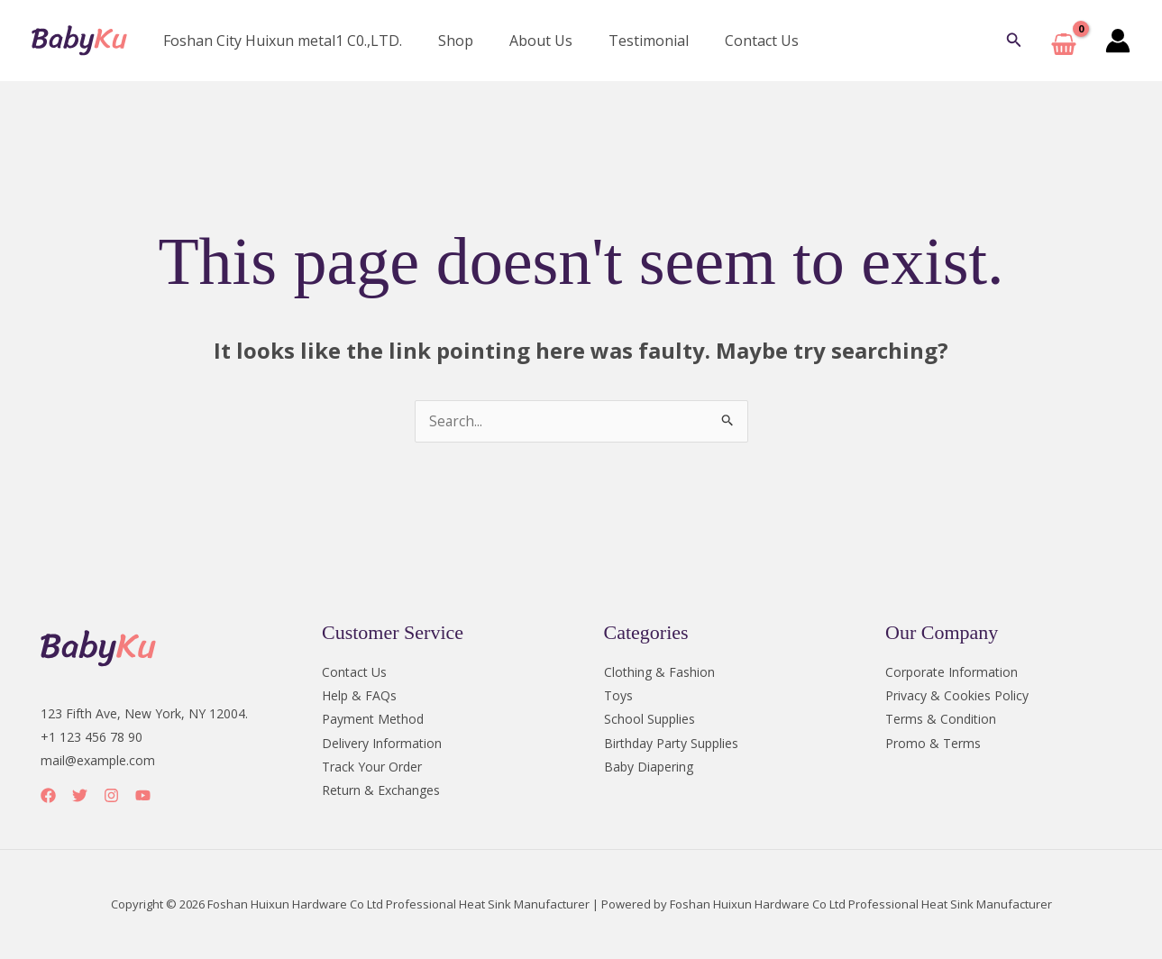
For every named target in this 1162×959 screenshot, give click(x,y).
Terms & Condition (940, 719)
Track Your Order (372, 766)
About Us (522, 40)
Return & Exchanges (381, 790)
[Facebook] (48, 796)
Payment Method (373, 719)
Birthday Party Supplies (671, 743)
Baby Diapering (648, 766)
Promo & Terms (933, 743)
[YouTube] (143, 796)
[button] (1014, 40)
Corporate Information (951, 672)
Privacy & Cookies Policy (957, 696)
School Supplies (649, 719)
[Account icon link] (1117, 40)
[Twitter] (79, 796)
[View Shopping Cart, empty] (1063, 41)
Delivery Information (382, 743)
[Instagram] (111, 796)
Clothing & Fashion (659, 672)
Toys (618, 696)
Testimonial (623, 40)
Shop (444, 40)
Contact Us (729, 40)
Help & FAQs (359, 696)
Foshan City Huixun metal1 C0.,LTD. (279, 40)
